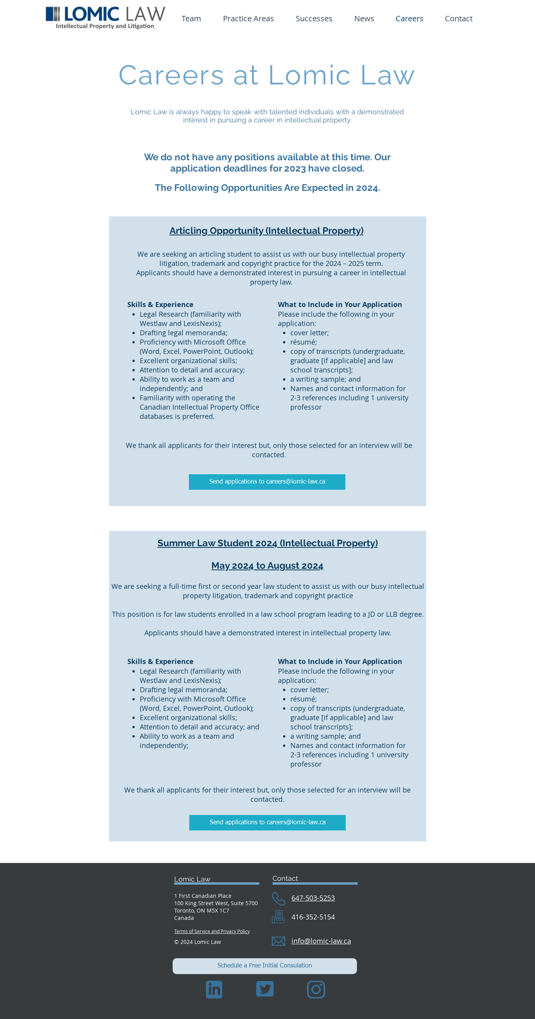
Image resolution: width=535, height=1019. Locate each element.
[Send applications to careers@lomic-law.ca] (267, 482)
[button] (314, 18)
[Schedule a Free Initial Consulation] (265, 966)
